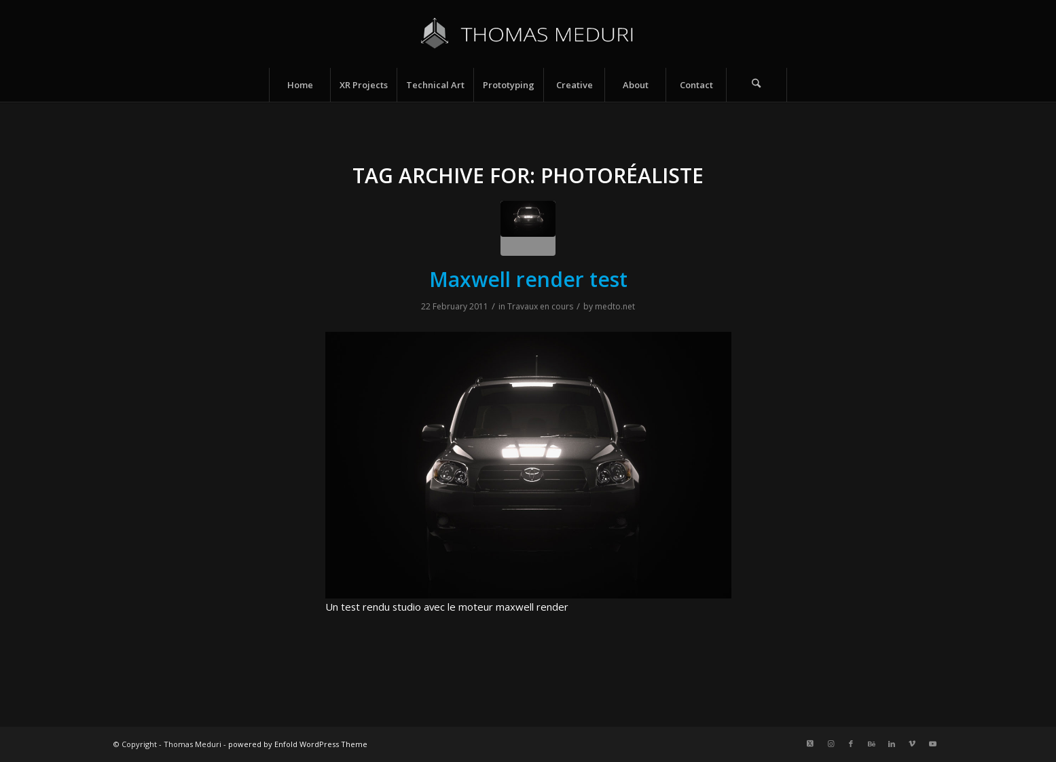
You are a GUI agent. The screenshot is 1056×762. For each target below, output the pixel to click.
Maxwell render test (528, 279)
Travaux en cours (540, 306)
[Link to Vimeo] (912, 744)
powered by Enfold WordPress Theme (297, 744)
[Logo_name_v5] (528, 34)
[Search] (756, 85)
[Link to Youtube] (932, 744)
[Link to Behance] (871, 744)
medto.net (615, 306)
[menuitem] (299, 85)
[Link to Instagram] (830, 744)
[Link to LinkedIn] (891, 744)
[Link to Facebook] (851, 744)
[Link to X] (810, 744)
